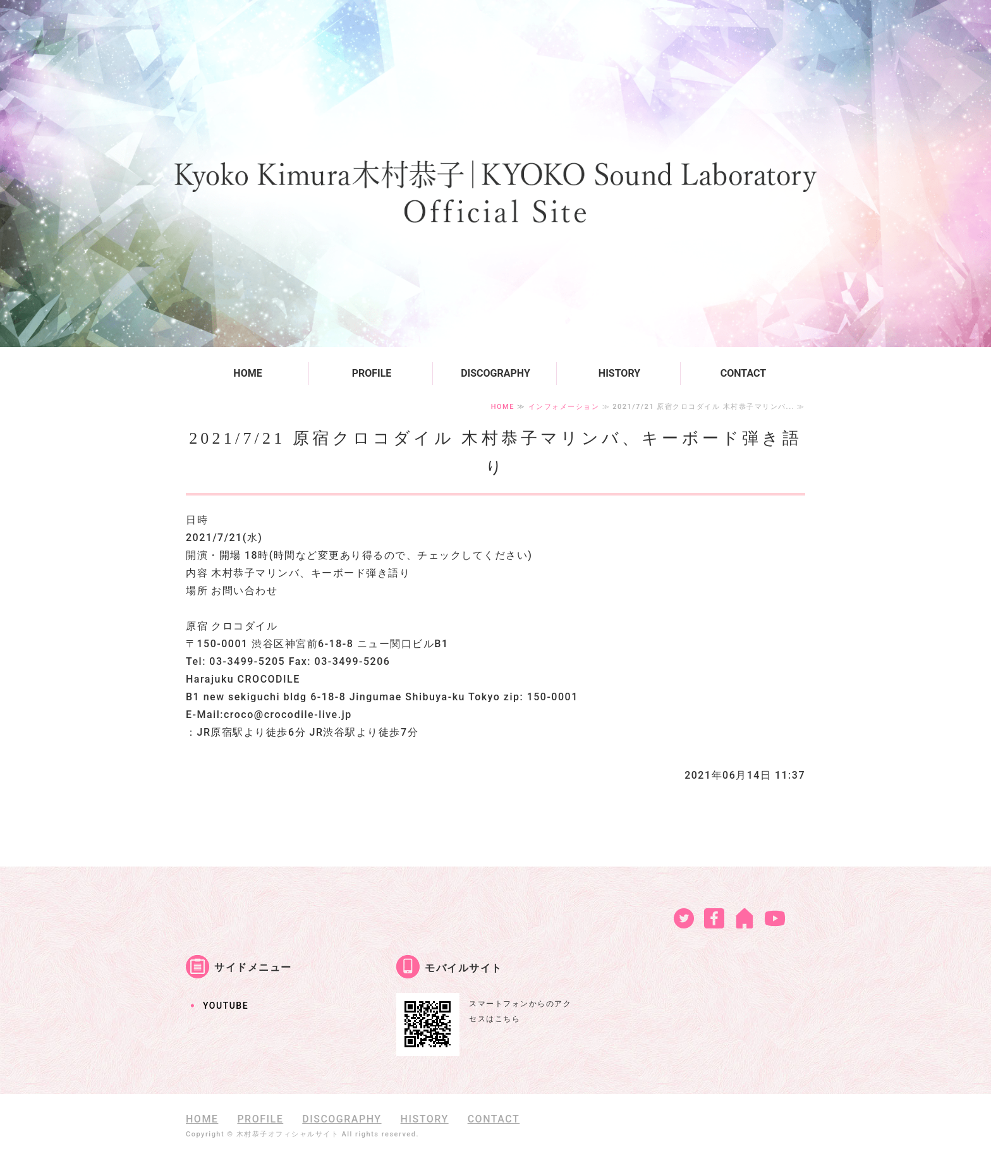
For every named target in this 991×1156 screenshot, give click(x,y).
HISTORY (619, 373)
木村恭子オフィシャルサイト (287, 1134)
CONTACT (743, 373)
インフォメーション (564, 407)
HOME (247, 373)
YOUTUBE (225, 1006)
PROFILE (372, 373)
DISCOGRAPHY (495, 373)
